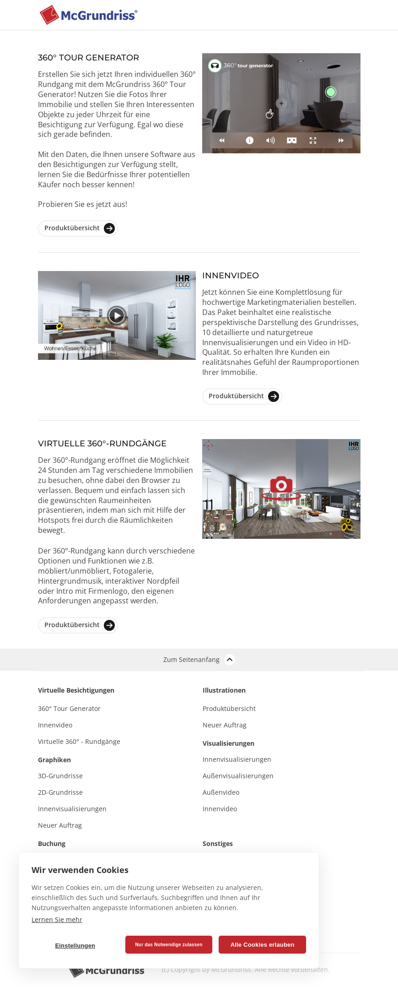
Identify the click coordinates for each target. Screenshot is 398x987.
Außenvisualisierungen (238, 775)
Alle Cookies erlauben (263, 944)
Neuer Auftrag (60, 825)
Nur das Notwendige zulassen (168, 944)
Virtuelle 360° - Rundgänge (79, 741)
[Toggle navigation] (327, 15)
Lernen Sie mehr (57, 919)
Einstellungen (75, 945)
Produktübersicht (79, 228)
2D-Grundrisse (60, 792)
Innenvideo (55, 725)
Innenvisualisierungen (72, 808)
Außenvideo (221, 792)
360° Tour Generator (69, 708)
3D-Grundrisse (60, 775)
